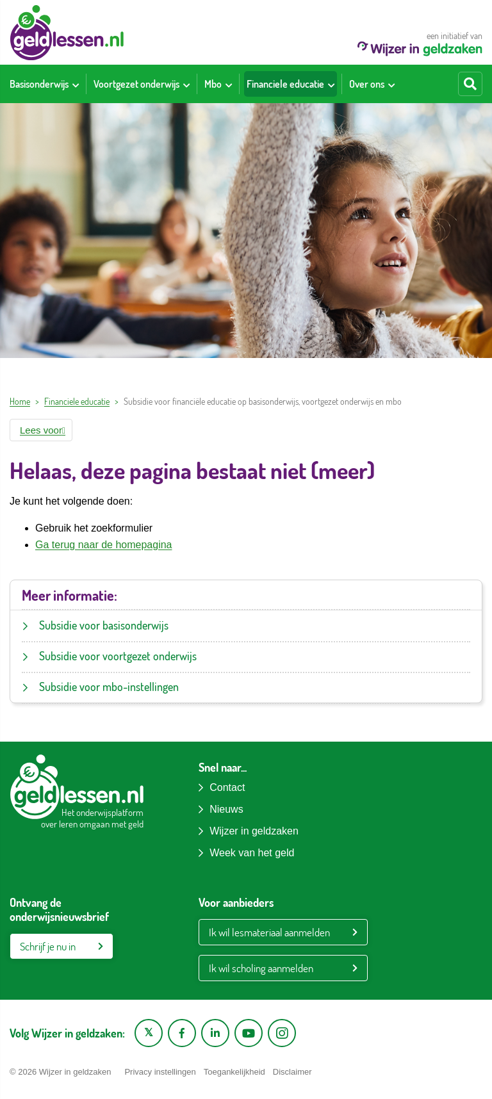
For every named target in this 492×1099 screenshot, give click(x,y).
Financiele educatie (77, 401)
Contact (227, 787)
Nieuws (226, 809)
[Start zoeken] (470, 84)
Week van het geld (251, 852)
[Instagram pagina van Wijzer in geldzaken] (282, 1033)
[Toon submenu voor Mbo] (229, 84)
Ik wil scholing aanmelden (261, 968)
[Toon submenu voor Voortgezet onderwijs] (186, 84)
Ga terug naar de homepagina (103, 544)
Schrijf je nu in (48, 946)
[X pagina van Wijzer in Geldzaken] (149, 1033)
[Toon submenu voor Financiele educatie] (331, 84)
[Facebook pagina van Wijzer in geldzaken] (182, 1033)
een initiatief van (419, 43)
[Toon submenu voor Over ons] (391, 84)
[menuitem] (44, 84)
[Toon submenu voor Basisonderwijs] (76, 84)
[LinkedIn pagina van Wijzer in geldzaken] (215, 1033)
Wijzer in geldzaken (254, 831)
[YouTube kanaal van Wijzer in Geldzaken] (248, 1033)
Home (20, 401)
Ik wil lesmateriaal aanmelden (269, 932)
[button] (41, 430)
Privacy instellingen (159, 1072)
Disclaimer (292, 1072)
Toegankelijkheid (234, 1072)
